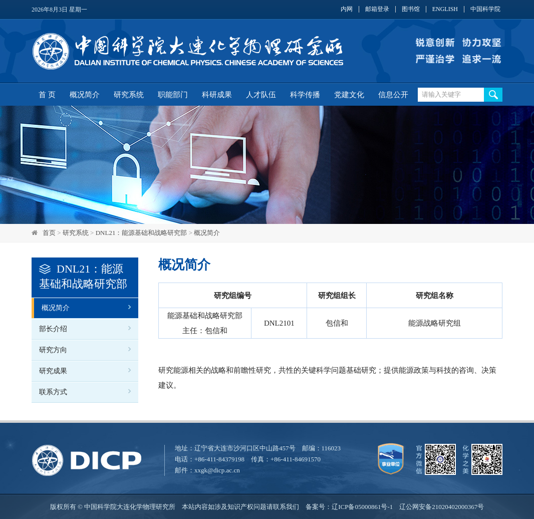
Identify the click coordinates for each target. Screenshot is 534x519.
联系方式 (53, 392)
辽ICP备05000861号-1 (362, 506)
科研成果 (217, 95)
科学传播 (305, 95)
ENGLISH (445, 9)
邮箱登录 (377, 9)
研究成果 (53, 371)
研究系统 (129, 95)
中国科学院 (485, 9)
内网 (347, 9)
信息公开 (393, 95)
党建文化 (349, 95)
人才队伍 (261, 95)
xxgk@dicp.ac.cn (217, 470)
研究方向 (53, 350)
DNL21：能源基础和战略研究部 (141, 232)
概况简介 (85, 95)
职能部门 (173, 95)
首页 (49, 232)
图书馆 (411, 9)
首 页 (47, 95)
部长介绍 (53, 329)
